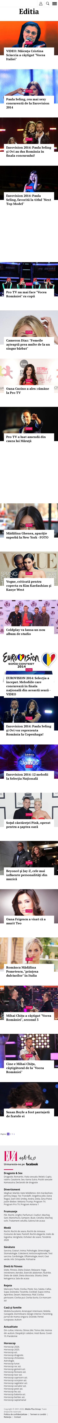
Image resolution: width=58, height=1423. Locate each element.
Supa (6, 1291)
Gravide (33, 1316)
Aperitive (8, 1294)
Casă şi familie (12, 1307)
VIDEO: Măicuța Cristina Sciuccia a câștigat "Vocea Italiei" (25, 55)
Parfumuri (28, 1214)
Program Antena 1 (30, 1204)
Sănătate (9, 1247)
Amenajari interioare (32, 1311)
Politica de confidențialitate (15, 1414)
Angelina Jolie (39, 1195)
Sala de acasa (22, 1278)
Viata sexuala (31, 1176)
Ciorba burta (32, 1297)
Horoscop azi (10, 1352)
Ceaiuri (15, 1250)
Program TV (39, 1201)
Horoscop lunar (11, 1363)
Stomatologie (10, 1253)
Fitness (13, 1269)
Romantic (19, 1176)
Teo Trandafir (24, 1195)
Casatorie (15, 1179)
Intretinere (9, 1272)
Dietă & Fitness (13, 1266)
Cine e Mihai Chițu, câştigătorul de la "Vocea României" (25, 1068)
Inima (23, 1250)
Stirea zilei (28, 1330)
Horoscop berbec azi (14, 1397)
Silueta (38, 1275)
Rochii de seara (18, 1231)
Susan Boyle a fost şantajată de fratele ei (28, 1114)
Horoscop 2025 (11, 1349)
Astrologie (9, 1360)
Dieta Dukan (24, 1269)
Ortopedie (20, 1259)
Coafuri (37, 1214)
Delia (37, 1198)
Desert (17, 1294)
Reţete (8, 1285)
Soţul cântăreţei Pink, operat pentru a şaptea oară (28, 825)
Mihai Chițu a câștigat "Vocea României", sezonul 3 (28, 1017)
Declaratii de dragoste (27, 1182)
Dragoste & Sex (13, 1173)
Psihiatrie (30, 1259)
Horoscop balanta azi (14, 1394)
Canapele (8, 1313)
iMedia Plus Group (33, 1409)
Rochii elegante (37, 1234)
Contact (17, 1417)
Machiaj (46, 1214)
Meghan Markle (12, 1192)
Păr (5, 1214)
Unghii (18, 1214)
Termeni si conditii (38, 1414)
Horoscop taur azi (13, 1374)
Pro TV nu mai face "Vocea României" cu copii (26, 294)
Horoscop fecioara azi (15, 1371)
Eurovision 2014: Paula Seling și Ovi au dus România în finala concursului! (28, 151)
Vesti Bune (39, 1333)
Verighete (18, 1237)
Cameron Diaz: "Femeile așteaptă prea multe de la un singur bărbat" (28, 344)
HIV (12, 1259)
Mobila (46, 1311)
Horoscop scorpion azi (15, 1380)
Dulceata (14, 1291)
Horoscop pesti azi (13, 1388)
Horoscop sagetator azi (15, 1383)
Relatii (42, 1176)
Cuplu (48, 1176)
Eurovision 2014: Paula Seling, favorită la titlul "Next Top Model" (28, 200)
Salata (41, 1288)
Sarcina (7, 1250)
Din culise (9, 1330)
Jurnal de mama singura (16, 1316)
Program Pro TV (12, 1204)
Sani (6, 1217)
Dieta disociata (26, 1275)
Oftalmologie (30, 1256)
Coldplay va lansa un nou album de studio (25, 632)
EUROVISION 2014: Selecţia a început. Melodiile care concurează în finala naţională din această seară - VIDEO (28, 686)
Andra (31, 1198)
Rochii (11, 1214)
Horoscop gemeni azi (14, 1369)
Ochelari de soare (32, 1237)
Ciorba (23, 1288)
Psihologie (32, 1250)
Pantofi (25, 1234)
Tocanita (23, 1291)
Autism (18, 1319)
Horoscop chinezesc (14, 1357)
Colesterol (23, 1253)
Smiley (24, 1198)
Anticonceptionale (38, 1253)
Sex (23, 1179)
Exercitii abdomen (33, 1272)
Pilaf (34, 1294)
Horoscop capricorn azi (15, 1377)
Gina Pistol (46, 1198)
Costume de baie (12, 1234)
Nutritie (47, 1272)
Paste (16, 1288)
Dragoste (8, 1176)
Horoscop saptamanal (15, 1399)
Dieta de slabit (11, 1275)
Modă (7, 1227)
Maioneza (26, 1294)
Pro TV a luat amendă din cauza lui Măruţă (26, 439)
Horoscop (10, 1343)
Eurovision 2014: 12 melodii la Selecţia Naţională (27, 776)
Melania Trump (25, 1201)
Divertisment (12, 1189)
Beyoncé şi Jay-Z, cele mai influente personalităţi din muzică (26, 875)
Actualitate (11, 1326)
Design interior (34, 1313)
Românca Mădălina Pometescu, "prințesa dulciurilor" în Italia (22, 971)
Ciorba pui (19, 1297)
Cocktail (33, 1291)
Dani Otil (15, 1198)
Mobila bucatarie (12, 1311)
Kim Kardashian (44, 1192)
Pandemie (12, 1336)
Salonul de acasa (36, 1220)
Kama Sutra (31, 1179)
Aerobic (19, 1272)
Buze (32, 1217)
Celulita (40, 1217)
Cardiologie (18, 1256)
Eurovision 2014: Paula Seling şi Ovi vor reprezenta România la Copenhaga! (28, 730)
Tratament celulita (18, 1220)
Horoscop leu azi (12, 1391)
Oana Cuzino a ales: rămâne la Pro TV (27, 390)
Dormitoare (20, 1313)
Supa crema (44, 1291)
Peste (30, 1288)
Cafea (48, 1288)
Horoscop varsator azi (15, 1385)
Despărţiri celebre (24, 1333)
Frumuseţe (10, 1211)
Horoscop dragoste (13, 1355)
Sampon (25, 1217)
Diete (6, 1269)
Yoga (43, 1269)
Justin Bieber (10, 1201)
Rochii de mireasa (36, 1231)
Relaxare (35, 1269)
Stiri (29, 43)
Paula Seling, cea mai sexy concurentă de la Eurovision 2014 (27, 103)
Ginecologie (44, 1250)
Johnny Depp (10, 1195)
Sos (35, 1288)
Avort (41, 1256)
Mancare (8, 1288)
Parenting (47, 1313)
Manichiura (14, 1217)
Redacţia (7, 1417)
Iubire (7, 1179)
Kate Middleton (28, 1192)
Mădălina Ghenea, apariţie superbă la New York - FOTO (27, 535)
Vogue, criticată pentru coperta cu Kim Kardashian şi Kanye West (28, 585)
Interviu (18, 1330)
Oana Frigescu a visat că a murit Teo (26, 921)
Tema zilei (39, 1330)
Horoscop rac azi (12, 1366)
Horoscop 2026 (11, 1346)
